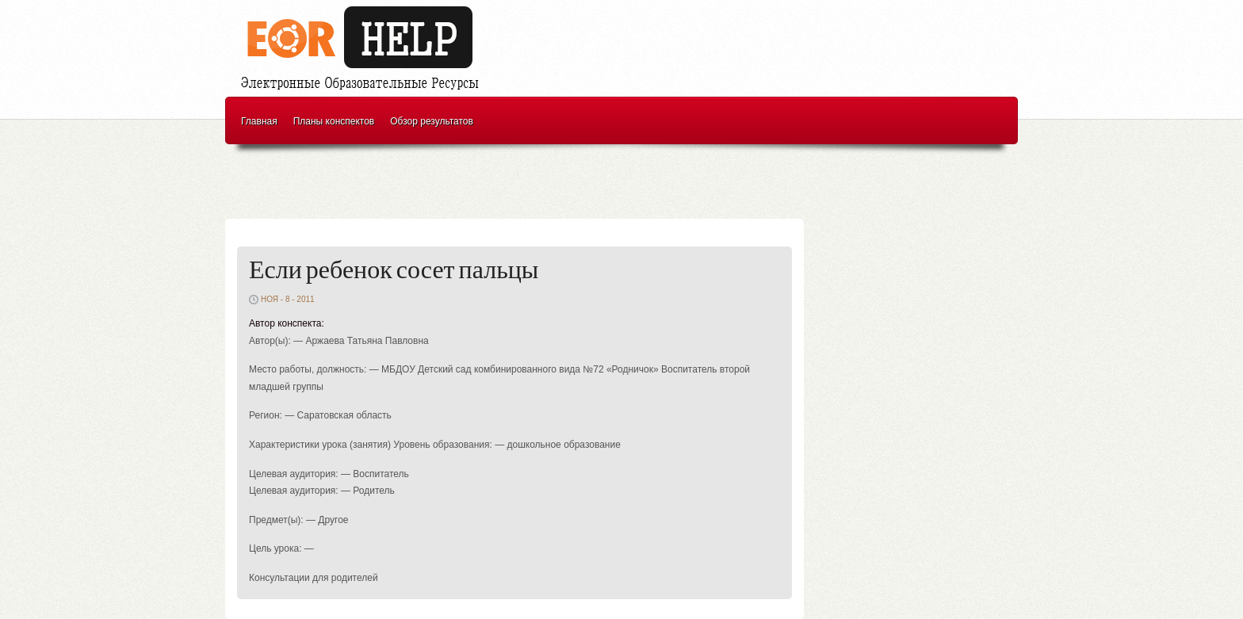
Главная (259, 121)
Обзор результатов (431, 121)
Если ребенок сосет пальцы (393, 270)
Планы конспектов (334, 121)
